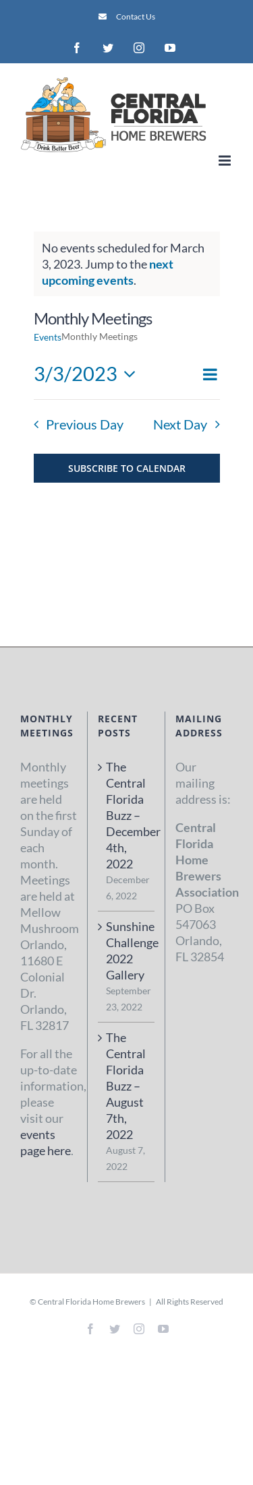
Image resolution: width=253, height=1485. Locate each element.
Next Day (180, 424)
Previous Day (84, 424)
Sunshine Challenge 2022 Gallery (127, 950)
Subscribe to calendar (127, 468)
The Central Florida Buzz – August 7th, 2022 (126, 1086)
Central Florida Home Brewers (91, 1302)
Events (47, 337)
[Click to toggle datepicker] (89, 373)
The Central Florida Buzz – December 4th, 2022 (127, 815)
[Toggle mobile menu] (226, 160)
